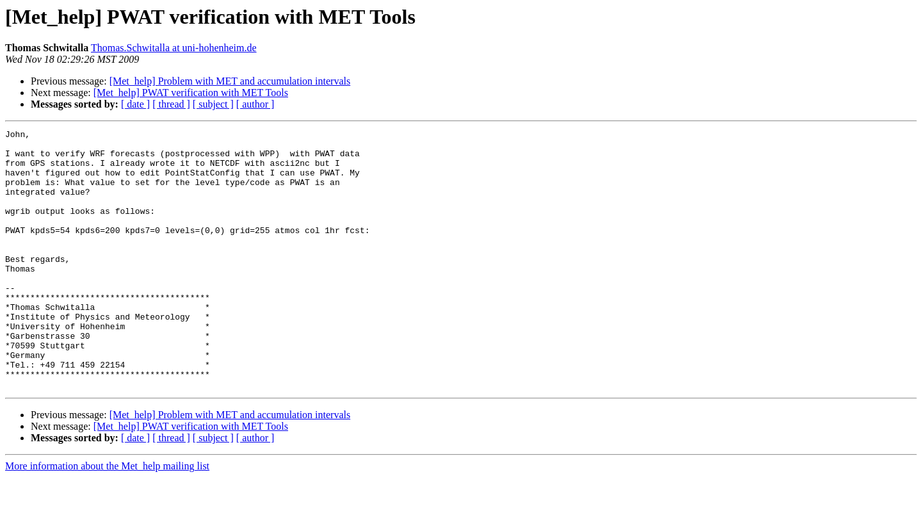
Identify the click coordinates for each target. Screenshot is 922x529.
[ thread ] (171, 104)
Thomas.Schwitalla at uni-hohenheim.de (174, 47)
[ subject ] (213, 104)
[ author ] (255, 104)
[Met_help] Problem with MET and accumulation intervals (230, 81)
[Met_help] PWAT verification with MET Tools (190, 92)
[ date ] (135, 104)
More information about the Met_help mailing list (107, 517)
